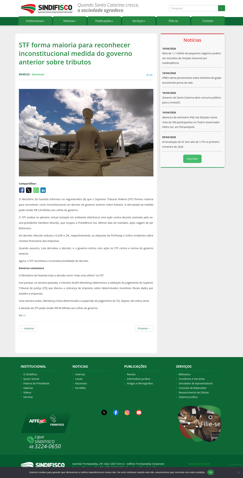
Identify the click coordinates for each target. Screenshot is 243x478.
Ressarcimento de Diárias (194, 392)
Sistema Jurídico (188, 397)
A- (151, 75)
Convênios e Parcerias (192, 379)
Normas (28, 397)
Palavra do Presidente (36, 383)
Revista (131, 374)
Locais (79, 379)
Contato (207, 21)
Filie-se (173, 21)
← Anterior (27, 328)
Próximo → (144, 328)
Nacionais (81, 383)
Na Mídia (80, 388)
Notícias (69, 21)
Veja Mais (192, 158)
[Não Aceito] (238, 472)
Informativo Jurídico (138, 379)
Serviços (138, 21)
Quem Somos (31, 379)
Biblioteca (184, 374)
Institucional (35, 21)
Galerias (28, 388)
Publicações (104, 21)
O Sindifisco (30, 374)
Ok (210, 472)
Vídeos (27, 392)
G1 (24, 315)
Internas (80, 374)
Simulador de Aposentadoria (196, 383)
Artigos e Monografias (140, 383)
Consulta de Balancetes (192, 388)
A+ (148, 75)
